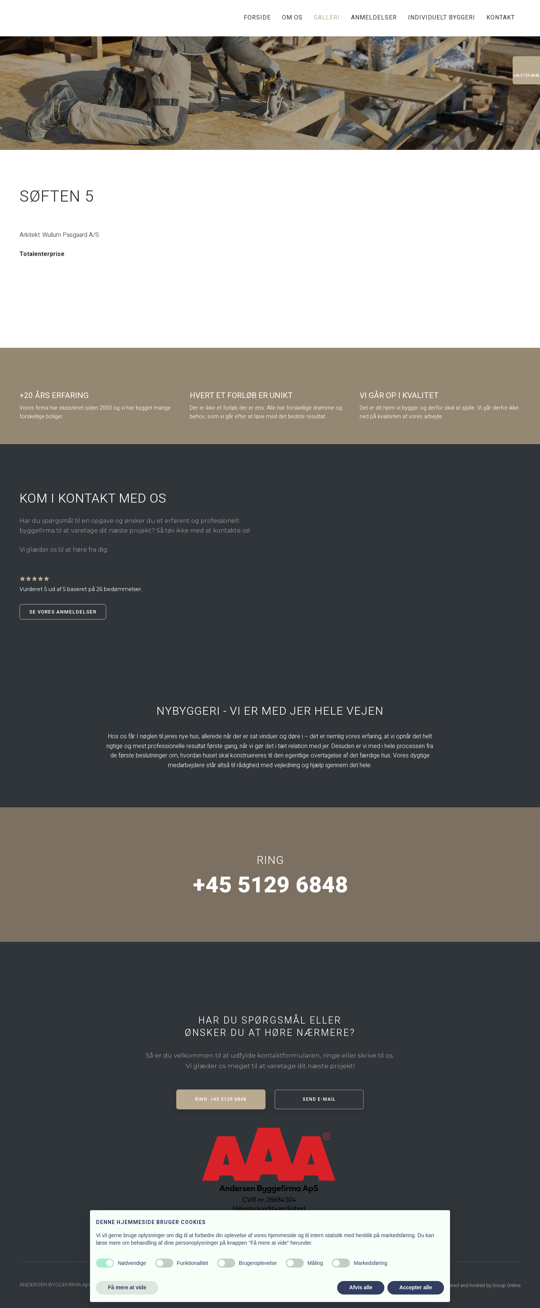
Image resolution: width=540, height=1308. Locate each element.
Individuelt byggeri (441, 17)
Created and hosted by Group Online (481, 1285)
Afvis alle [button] (360, 1287)
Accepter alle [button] (415, 1287)
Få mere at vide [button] (127, 1287)
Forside (257, 17)
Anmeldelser (374, 17)
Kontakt (500, 17)
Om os (292, 17)
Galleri (327, 17)
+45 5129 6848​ (270, 885)
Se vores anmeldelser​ (62, 611)
